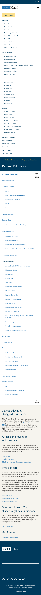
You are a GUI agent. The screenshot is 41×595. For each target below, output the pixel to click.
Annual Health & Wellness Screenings (17, 266)
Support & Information (10, 62)
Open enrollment (7, 527)
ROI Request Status (11, 395)
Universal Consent (8, 186)
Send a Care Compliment (13, 357)
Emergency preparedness (10, 537)
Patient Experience (8, 231)
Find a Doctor (8, 24)
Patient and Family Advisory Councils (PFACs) (20, 249)
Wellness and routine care (10, 498)
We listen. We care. (11, 236)
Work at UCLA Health (10, 123)
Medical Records (7, 381)
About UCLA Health (9, 111)
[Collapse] (38, 186)
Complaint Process (11, 240)
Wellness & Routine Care (11, 48)
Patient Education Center (13, 286)
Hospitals (7, 100)
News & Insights (7, 140)
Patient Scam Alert (9, 74)
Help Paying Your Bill (10, 68)
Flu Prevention (10, 291)
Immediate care (7, 496)
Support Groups (7, 342)
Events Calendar (9, 117)
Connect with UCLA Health (11, 129)
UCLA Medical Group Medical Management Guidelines (19, 317)
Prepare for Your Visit (10, 56)
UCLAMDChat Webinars (13, 326)
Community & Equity (8, 143)
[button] (20, 21)
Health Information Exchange (14, 390)
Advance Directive (8, 181)
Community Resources (9, 255)
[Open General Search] (36, 2)
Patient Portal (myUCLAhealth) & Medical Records (18, 65)
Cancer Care (7, 91)
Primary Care (8, 85)
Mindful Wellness (7, 337)
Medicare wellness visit (9, 501)
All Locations (7, 103)
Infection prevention (8, 459)
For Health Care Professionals (12, 126)
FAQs (7, 203)
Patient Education (7, 261)
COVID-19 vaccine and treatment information (16, 462)
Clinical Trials (8, 45)
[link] (3, 579)
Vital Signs (8, 282)
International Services (10, 71)
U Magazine (9, 278)
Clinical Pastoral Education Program (17, 225)
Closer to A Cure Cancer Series (15, 330)
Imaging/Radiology (9, 97)
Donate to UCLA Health (11, 120)
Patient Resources (11, 160)
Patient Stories (8, 114)
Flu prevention (6, 456)
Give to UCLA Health (12, 361)
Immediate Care (8, 82)
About (7, 191)
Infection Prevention (11, 295)
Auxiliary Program (11, 369)
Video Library (9, 322)
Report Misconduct (14, 587)
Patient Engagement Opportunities (16, 365)
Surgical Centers (9, 94)
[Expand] (32, 186)
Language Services (8, 214)
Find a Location (8, 27)
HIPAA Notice (9, 585)
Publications (9, 274)
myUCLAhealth (6, 150)
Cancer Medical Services (11, 42)
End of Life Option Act (12, 311)
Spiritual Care (6, 220)
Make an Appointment (10, 33)
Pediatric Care (8, 88)
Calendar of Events (11, 353)
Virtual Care (7, 30)
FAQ (6, 386)
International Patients (9, 376)
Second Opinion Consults (11, 36)
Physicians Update (11, 270)
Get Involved (6, 348)
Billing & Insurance (9, 59)
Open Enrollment (10, 303)
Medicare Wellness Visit (13, 299)
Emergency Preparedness (13, 307)
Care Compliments (9, 132)
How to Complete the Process (15, 195)
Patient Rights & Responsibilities (15, 244)
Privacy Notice (19, 585)
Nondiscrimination (30, 585)
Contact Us (5, 147)
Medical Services (9, 39)
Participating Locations (12, 199)
